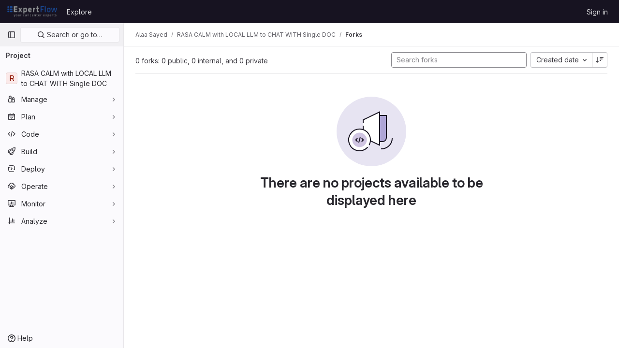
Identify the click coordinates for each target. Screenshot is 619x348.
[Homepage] (32, 11)
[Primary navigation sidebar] (11, 35)
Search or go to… (70, 34)
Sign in (597, 12)
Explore (79, 12)
